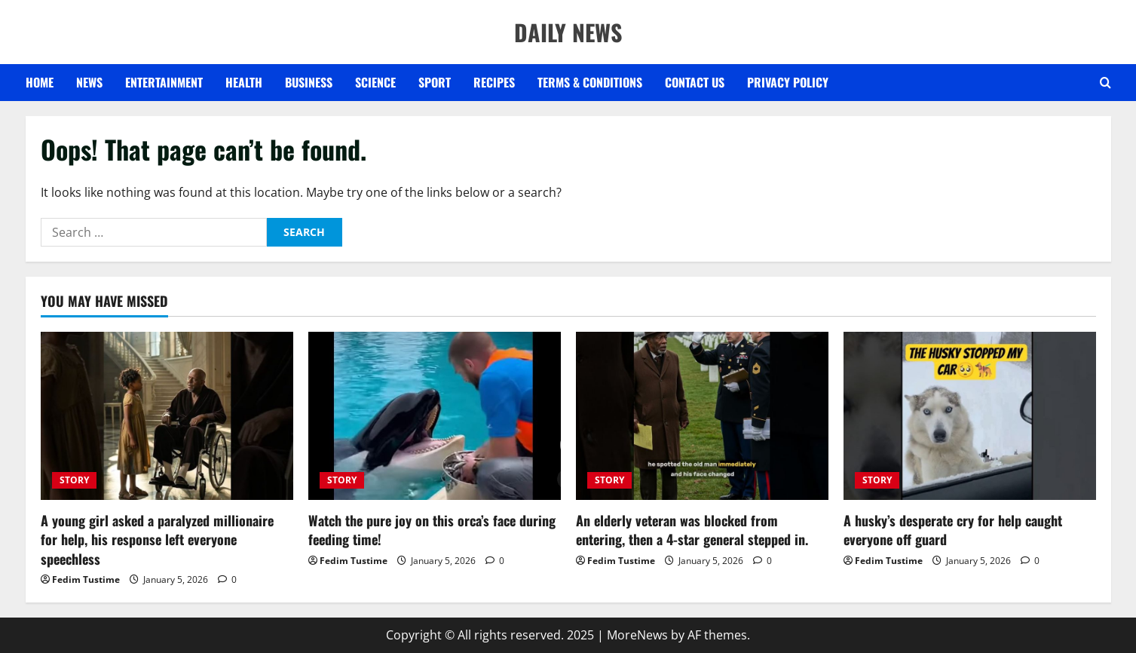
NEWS (89, 82)
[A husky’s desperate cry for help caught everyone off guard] (970, 416)
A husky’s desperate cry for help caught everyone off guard (953, 529)
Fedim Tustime (86, 579)
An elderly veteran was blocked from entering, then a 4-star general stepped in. (692, 529)
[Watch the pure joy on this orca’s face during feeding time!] (434, 416)
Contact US (694, 82)
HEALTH (243, 82)
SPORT (434, 82)
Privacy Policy (787, 82)
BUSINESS (308, 82)
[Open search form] (1105, 83)
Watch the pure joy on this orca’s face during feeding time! (432, 529)
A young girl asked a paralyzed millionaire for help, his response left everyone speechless (157, 539)
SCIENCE (375, 82)
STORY (74, 480)
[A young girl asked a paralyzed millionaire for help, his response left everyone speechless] (167, 416)
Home (40, 82)
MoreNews (637, 635)
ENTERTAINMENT (164, 82)
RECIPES (494, 82)
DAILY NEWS (568, 32)
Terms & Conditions (589, 82)
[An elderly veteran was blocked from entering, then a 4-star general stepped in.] (702, 416)
